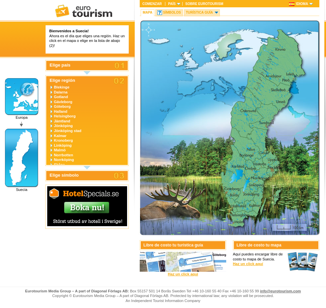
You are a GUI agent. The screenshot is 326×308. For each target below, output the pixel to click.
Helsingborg (65, 116)
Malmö (60, 150)
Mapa (147, 12)
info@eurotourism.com (280, 291)
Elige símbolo (64, 175)
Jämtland (62, 121)
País (172, 4)
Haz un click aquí (183, 274)
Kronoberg (63, 140)
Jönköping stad (68, 131)
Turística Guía (199, 12)
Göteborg (62, 106)
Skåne (59, 165)
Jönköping (63, 126)
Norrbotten (63, 155)
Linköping (63, 145)
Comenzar (152, 4)
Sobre (204, 4)
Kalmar (60, 136)
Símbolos (172, 12)
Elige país (60, 65)
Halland (60, 111)
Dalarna (61, 92)
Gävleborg (63, 102)
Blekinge (62, 87)
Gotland (61, 97)
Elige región (62, 80)
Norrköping (64, 160)
